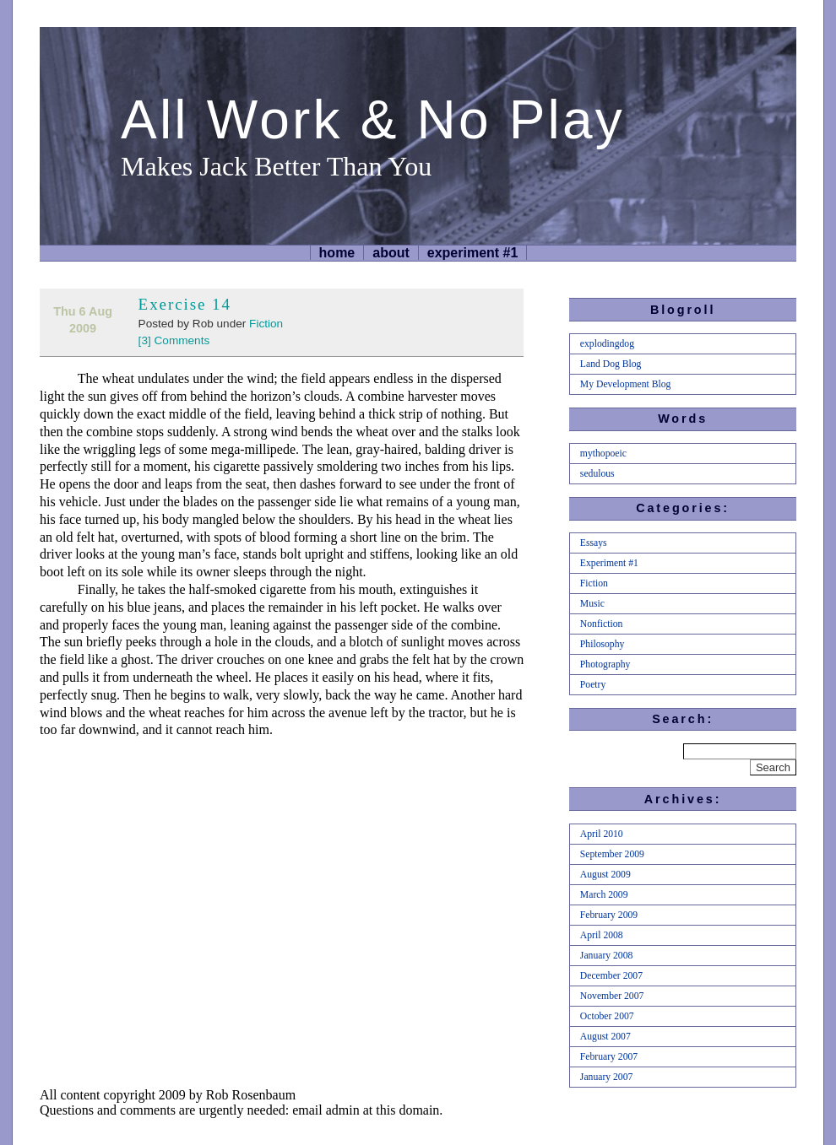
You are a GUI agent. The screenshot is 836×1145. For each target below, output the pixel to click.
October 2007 (607, 1016)
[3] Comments (174, 340)
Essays (593, 542)
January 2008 (606, 955)
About (391, 253)
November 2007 (611, 996)
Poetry (592, 684)
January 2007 (606, 1077)
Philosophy (602, 644)
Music (592, 603)
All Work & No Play (373, 119)
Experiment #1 (472, 253)
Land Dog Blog (611, 364)
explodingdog (607, 343)
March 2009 (604, 894)
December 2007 (611, 975)
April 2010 (601, 834)
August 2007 (605, 1036)
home (337, 253)
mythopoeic (603, 453)
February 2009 (609, 915)
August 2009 (605, 874)
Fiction (266, 323)
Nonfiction (601, 623)
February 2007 (609, 1056)
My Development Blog (625, 384)
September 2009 (612, 854)
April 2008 (601, 935)
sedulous (597, 473)
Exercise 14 (184, 304)
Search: (683, 719)
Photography (605, 664)
